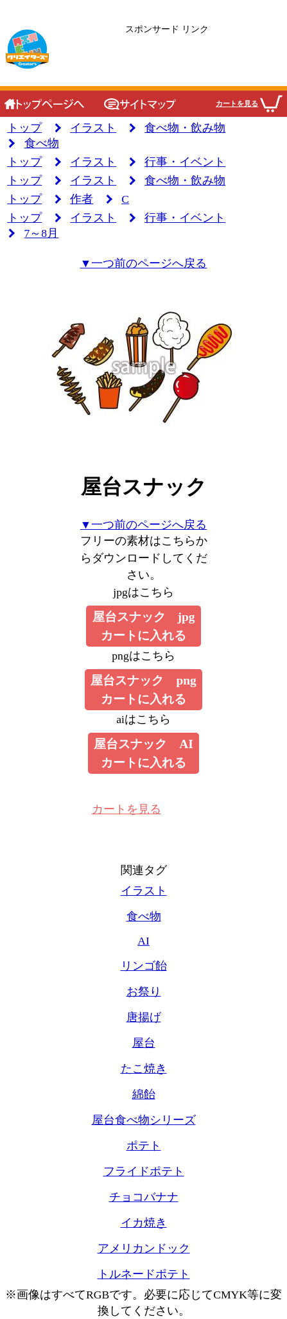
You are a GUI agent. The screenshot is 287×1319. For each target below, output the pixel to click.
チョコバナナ (143, 1197)
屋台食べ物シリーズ (144, 1120)
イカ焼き (144, 1222)
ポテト (143, 1145)
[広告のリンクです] (167, 50)
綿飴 (143, 1094)
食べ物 (41, 143)
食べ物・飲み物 (184, 127)
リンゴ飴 (144, 965)
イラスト (93, 127)
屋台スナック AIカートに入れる (143, 753)
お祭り (143, 991)
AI (143, 940)
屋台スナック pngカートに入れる (143, 690)
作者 (81, 199)
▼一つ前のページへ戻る (143, 263)
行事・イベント (184, 161)
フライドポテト (143, 1171)
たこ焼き (144, 1068)
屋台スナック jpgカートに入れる (143, 626)
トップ (24, 127)
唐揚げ (143, 1017)
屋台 (143, 1042)
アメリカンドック (144, 1248)
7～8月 (41, 233)
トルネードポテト (144, 1274)
